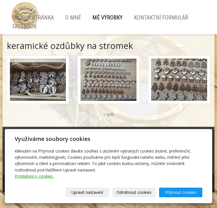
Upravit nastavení (87, 192)
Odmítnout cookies (133, 192)
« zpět (108, 114)
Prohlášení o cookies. (34, 176)
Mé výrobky (107, 17)
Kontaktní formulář (161, 17)
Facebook (24, 26)
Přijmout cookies (180, 192)
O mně (73, 17)
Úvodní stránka (33, 17)
